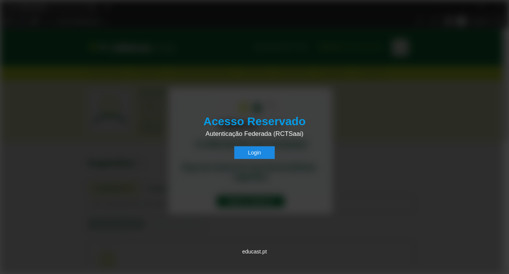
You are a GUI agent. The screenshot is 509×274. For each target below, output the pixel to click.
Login (254, 153)
